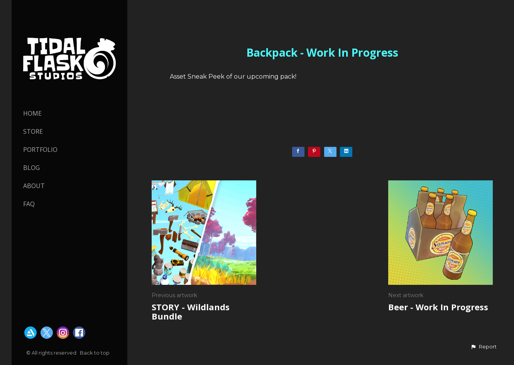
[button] (483, 347)
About (34, 186)
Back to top (95, 353)
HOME (32, 113)
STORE (33, 131)
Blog (31, 167)
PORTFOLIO (40, 149)
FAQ (29, 204)
